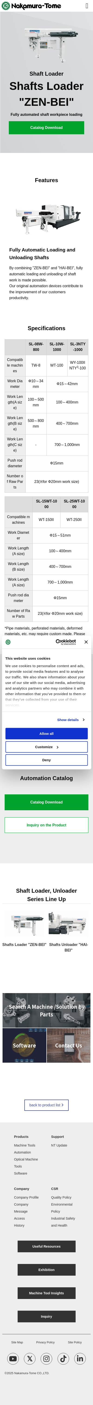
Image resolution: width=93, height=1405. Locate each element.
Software (20, 1173)
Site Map (17, 1342)
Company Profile (26, 1197)
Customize (46, 747)
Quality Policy (61, 1197)
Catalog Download (46, 128)
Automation (22, 1152)
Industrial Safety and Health (63, 1222)
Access (19, 1218)
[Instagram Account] (46, 1359)
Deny (46, 760)
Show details (68, 720)
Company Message (21, 1208)
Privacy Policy (45, 1342)
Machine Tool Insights (46, 1293)
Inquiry (46, 1316)
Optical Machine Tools (26, 1162)
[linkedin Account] (80, 1359)
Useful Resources (46, 1246)
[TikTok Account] (63, 1359)
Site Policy (75, 1342)
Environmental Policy (62, 1208)
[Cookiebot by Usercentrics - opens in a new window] (57, 642)
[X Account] (29, 1359)
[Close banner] (86, 642)
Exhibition (46, 1270)
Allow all (46, 734)
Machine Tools (24, 1145)
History (19, 1225)
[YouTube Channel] (13, 1359)
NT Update (59, 1145)
